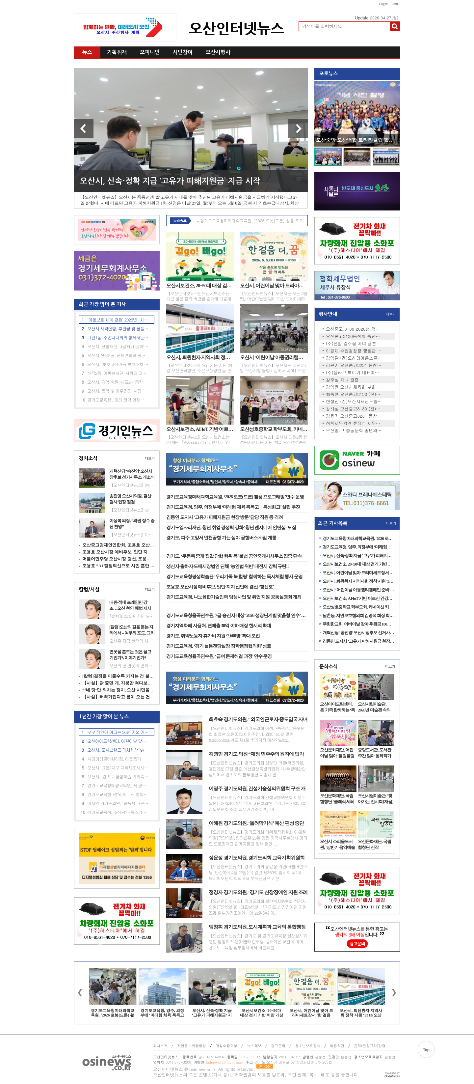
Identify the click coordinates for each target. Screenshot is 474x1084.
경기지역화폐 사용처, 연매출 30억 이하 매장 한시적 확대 (218, 625)
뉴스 (87, 52)
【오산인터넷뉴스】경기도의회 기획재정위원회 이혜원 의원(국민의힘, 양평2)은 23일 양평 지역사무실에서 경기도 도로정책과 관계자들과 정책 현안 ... (258, 838)
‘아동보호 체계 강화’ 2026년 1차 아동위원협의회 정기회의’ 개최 (118, 319)
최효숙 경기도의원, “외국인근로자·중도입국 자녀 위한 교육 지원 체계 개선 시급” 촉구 (258, 720)
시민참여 (183, 52)
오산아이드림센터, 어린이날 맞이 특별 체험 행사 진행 (118, 741)
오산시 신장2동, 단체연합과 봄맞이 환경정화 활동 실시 (118, 355)
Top (426, 1049)
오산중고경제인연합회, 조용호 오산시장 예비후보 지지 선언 (118, 544)
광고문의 (278, 1045)
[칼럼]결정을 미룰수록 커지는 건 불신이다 (118, 676)
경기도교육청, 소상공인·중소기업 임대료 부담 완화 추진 (118, 812)
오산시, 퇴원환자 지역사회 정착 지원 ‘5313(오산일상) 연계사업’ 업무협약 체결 (200, 357)
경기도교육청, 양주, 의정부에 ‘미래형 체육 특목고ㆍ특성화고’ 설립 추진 (233, 507)
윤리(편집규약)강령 (369, 1045)
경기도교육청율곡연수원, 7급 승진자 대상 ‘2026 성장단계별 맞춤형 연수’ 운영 (237, 615)
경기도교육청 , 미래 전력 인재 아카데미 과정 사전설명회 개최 (118, 400)
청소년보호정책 (307, 1045)
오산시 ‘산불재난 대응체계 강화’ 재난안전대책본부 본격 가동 (118, 346)
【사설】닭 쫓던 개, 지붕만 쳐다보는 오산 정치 (118, 683)
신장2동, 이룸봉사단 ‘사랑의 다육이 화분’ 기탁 (118, 373)
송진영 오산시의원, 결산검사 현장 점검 (130, 498)
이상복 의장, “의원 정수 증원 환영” (131, 523)
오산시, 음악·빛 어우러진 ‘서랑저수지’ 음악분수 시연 (118, 391)
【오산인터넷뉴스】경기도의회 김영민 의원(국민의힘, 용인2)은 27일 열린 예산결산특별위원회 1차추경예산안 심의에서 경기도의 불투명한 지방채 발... (257, 769)
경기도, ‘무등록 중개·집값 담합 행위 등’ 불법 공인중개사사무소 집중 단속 (234, 556)
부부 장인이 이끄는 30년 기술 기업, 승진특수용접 (118, 732)
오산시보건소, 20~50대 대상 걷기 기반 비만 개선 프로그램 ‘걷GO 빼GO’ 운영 (200, 285)
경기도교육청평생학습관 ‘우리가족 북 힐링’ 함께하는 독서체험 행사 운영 (234, 576)
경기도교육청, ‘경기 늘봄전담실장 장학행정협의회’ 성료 (218, 646)
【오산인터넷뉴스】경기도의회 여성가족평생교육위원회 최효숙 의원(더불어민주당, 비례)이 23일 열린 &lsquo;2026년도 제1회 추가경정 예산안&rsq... (256, 734)
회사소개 (160, 1045)
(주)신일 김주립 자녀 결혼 (351, 343)
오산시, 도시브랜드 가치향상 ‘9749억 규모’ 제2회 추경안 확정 (118, 750)
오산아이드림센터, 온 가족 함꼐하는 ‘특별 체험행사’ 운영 (337, 707)
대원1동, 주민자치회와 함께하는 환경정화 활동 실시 (118, 337)
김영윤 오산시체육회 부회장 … (354, 387)
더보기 (150, 458)
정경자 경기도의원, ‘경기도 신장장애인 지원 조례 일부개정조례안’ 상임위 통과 (258, 893)
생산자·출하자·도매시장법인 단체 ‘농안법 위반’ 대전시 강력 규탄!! (227, 566)
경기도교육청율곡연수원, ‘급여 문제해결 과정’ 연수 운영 (219, 656)
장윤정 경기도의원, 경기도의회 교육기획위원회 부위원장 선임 (256, 858)
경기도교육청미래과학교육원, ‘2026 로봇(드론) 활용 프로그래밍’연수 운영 (235, 496)
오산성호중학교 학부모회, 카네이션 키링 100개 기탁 (274, 429)
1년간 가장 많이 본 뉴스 (101, 716)
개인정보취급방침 (191, 1045)
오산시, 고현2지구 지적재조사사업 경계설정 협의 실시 (118, 767)
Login (383, 4)
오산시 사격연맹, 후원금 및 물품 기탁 (118, 328)
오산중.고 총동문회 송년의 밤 (354, 430)
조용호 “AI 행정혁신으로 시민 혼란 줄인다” (118, 565)
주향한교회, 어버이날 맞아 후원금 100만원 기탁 (359, 624)
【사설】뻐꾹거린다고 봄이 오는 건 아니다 (118, 696)
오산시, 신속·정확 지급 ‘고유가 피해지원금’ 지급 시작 (170, 181)
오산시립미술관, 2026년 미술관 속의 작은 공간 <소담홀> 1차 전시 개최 (376, 707)
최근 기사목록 (332, 523)
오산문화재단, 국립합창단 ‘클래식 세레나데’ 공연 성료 (337, 798)
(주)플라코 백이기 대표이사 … (354, 372)
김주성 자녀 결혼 (342, 379)
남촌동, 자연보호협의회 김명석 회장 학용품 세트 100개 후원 (359, 615)
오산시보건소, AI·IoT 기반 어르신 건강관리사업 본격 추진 (200, 429)
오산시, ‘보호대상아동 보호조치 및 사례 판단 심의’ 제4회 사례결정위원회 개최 (118, 364)
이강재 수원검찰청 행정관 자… (354, 350)
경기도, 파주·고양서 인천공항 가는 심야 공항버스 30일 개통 (221, 537)
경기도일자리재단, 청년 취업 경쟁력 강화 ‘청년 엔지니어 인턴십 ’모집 (231, 527)
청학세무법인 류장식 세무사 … (354, 423)
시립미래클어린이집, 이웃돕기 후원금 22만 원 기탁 (118, 759)
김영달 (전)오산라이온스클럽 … (354, 358)
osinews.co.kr (203, 1069)
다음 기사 (298, 128)
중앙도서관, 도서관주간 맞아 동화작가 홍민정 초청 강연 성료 (375, 753)
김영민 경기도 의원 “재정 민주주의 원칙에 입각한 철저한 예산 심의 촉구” (256, 754)
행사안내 (328, 314)
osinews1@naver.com (224, 1062)
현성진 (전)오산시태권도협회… (354, 401)
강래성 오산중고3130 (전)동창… (354, 408)
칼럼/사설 (89, 589)
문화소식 (328, 666)
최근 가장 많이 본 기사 (100, 304)
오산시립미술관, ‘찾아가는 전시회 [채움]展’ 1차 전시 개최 (375, 798)
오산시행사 (218, 52)
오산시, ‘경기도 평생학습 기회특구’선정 (118, 776)
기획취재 (117, 52)
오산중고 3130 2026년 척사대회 (354, 329)
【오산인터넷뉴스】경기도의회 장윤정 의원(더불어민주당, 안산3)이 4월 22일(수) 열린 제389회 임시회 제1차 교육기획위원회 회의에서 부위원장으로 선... (258, 872)
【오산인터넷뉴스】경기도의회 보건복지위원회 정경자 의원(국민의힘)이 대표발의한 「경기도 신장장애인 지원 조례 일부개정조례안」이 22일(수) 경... (257, 907)
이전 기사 (83, 128)
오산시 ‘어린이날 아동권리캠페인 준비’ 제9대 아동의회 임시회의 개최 (274, 357)
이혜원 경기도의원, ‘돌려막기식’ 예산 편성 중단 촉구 (256, 823)
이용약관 (337, 1045)
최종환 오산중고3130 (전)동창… (354, 394)
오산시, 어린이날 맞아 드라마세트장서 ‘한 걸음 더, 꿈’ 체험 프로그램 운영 (274, 285)
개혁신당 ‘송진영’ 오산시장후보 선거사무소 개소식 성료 (131, 474)
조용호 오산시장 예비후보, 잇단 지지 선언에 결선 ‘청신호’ (118, 551)
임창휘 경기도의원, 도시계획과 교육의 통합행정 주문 (257, 927)
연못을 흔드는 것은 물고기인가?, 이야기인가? (130, 654)
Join (395, 4)
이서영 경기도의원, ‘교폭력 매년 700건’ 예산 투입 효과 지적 (118, 803)
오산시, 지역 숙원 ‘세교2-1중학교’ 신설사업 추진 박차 (118, 382)
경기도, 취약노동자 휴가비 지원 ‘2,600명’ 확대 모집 (213, 635)
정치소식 (88, 458)
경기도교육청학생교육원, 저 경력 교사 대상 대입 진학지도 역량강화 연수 (118, 785)
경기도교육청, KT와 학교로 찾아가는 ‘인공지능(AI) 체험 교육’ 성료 (118, 794)
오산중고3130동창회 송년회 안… (354, 336)
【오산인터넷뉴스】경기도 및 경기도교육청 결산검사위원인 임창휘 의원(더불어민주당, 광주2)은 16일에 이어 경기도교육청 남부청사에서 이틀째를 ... (258, 942)
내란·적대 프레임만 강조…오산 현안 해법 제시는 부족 (130, 605)
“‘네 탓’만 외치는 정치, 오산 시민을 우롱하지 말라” (118, 689)
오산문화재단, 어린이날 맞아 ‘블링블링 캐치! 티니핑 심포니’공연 (337, 753)
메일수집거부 (226, 1045)
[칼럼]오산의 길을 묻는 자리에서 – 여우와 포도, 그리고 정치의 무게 (131, 630)
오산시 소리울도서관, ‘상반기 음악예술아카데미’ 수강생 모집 (337, 844)
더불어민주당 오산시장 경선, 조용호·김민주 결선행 (118, 558)
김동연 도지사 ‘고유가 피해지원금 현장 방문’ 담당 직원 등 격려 (224, 517)
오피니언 (150, 52)
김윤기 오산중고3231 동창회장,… (354, 365)
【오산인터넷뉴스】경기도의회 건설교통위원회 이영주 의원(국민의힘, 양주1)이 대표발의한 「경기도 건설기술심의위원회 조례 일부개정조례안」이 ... (257, 803)
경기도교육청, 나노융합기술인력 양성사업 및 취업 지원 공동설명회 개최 (233, 597)
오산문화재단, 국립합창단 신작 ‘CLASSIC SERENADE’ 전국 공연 (375, 844)
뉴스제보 (254, 1045)
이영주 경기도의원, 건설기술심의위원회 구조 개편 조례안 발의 (257, 789)
